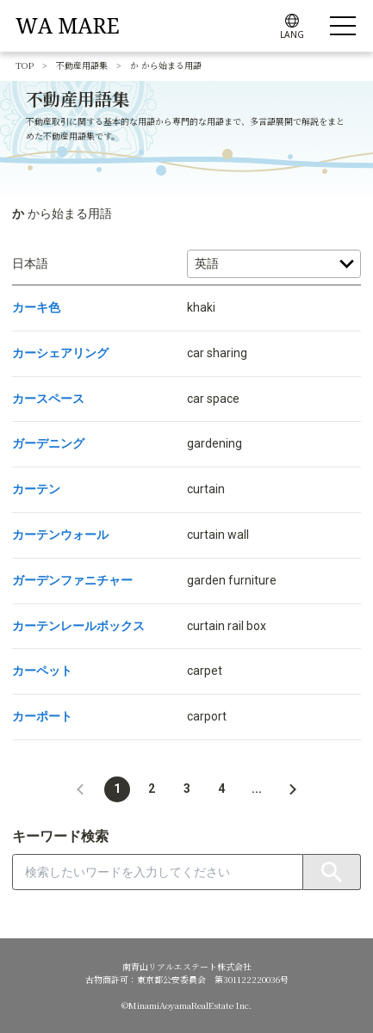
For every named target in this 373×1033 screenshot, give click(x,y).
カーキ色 (36, 307)
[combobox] (157, 872)
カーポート (42, 716)
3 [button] (186, 788)
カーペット (42, 670)
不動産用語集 (82, 65)
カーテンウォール (60, 534)
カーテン (36, 489)
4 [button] (221, 788)
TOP (25, 65)
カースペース (48, 398)
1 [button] (117, 788)
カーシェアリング (60, 353)
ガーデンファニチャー (72, 580)
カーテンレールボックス (78, 626)
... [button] (257, 788)
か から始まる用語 (166, 65)
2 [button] (151, 788)
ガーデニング (48, 443)
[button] (80, 789)
